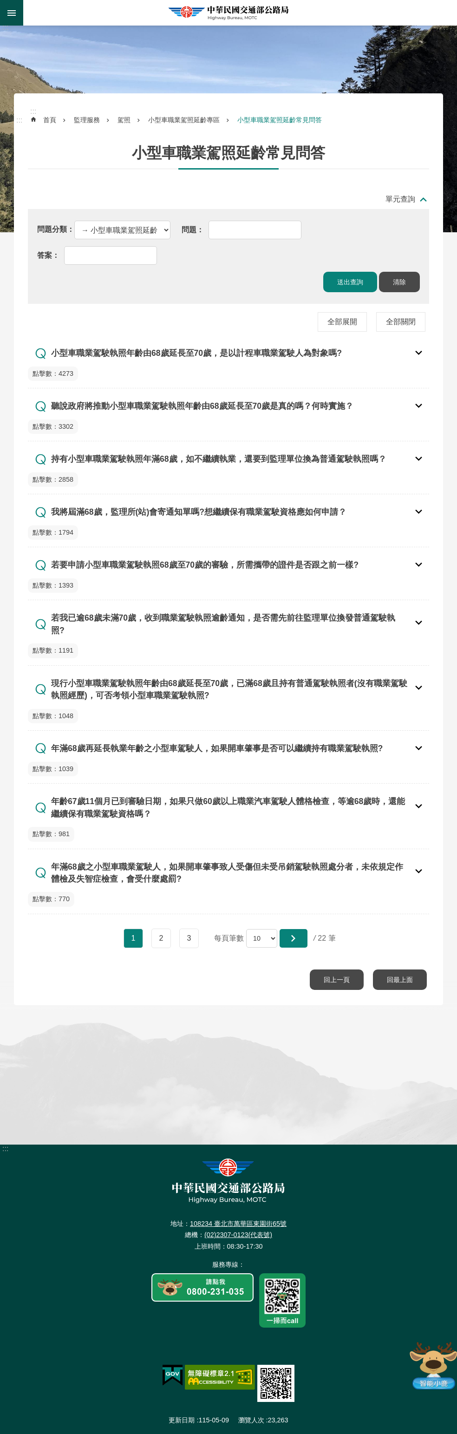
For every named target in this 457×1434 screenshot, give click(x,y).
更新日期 (182, 1420)
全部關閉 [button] (401, 322)
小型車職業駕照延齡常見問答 (279, 120)
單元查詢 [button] (400, 199)
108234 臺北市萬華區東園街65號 (238, 1223)
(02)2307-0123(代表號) (238, 1234)
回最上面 (400, 979)
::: (5, 27)
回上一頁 (337, 979)
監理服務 (87, 120)
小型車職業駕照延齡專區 (184, 120)
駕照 (124, 120)
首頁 (49, 120)
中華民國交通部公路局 (228, 13)
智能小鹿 (432, 1365)
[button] (293, 938)
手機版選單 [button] (11, 13)
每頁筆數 (229, 938)
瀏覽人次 (251, 1420)
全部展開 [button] (342, 322)
